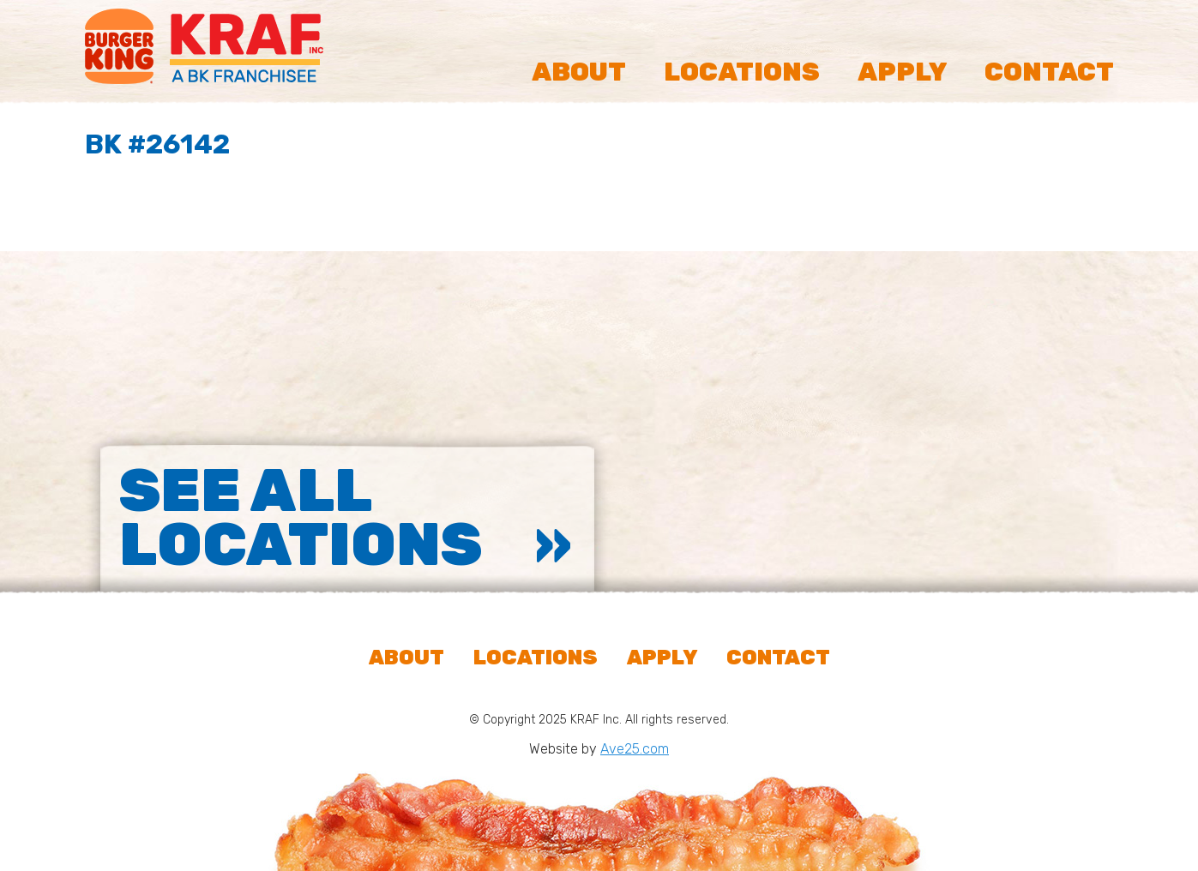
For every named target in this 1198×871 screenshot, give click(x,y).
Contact (1049, 72)
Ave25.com (634, 749)
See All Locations (300, 517)
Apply (902, 72)
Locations (742, 72)
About (579, 72)
